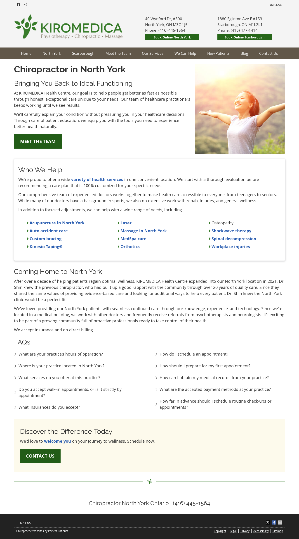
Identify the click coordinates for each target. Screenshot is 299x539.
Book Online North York (172, 37)
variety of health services (97, 179)
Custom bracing (45, 239)
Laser (126, 223)
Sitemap (278, 531)
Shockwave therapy (231, 231)
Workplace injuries (231, 246)
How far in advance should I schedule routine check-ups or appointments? (215, 404)
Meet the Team (118, 53)
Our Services (152, 53)
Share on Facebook (274, 522)
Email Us (276, 4)
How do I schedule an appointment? (194, 354)
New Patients (218, 53)
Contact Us (268, 53)
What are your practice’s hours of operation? (61, 354)
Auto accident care (49, 231)
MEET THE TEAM (38, 141)
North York (51, 53)
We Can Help (185, 53)
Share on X (268, 522)
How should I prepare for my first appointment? (205, 365)
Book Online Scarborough (244, 37)
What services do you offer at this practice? (59, 377)
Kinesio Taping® (46, 246)
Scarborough (83, 53)
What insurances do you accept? (49, 407)
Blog (244, 53)
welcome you (57, 441)
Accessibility (261, 531)
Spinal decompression (234, 239)
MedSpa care (133, 239)
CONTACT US (40, 456)
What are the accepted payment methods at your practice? (215, 389)
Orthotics (130, 246)
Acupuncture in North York (57, 223)
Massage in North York (143, 231)
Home (26, 53)
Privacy (245, 531)
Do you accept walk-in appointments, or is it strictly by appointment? (70, 392)
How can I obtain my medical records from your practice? (214, 377)
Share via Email (280, 522)
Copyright (220, 531)
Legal (233, 531)
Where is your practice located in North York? (61, 365)
